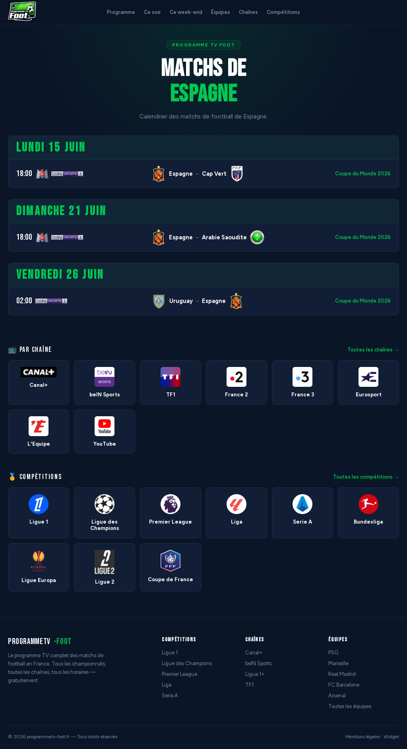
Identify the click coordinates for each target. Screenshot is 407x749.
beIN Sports (258, 663)
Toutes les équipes (349, 706)
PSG (333, 653)
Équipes (220, 12)
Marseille (338, 663)
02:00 (24, 301)
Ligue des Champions (187, 663)
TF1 (249, 685)
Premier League (179, 674)
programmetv (40, 641)
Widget (391, 736)
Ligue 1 (170, 653)
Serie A (170, 696)
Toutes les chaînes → (373, 350)
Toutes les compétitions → (366, 477)
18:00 (24, 174)
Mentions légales (362, 736)
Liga (166, 685)
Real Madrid (342, 674)
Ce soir (152, 12)
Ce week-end (186, 12)
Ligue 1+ (255, 674)
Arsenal (337, 696)
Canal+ (254, 653)
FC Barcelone (343, 685)
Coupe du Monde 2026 (363, 174)
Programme (121, 12)
